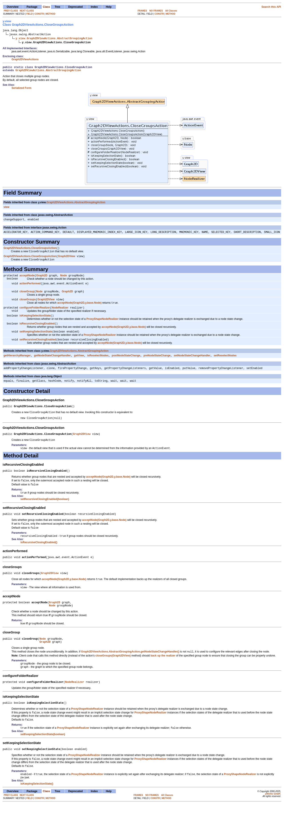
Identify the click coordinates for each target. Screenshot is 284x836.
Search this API (271, 6)
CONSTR (39, 14)
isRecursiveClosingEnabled (37, 333)
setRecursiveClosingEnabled (38, 350)
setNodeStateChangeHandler (192, 366)
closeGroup (27, 298)
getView (79, 366)
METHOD (50, 14)
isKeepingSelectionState (35, 325)
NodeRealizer (59, 316)
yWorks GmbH (272, 825)
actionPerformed (30, 290)
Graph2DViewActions (25, 60)
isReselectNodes (97, 366)
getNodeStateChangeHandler (52, 366)
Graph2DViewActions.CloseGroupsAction (30, 251)
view (6, 209)
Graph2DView (66, 260)
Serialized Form (21, 90)
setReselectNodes (225, 366)
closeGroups (28, 307)
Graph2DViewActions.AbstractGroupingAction (48, 72)
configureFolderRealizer (35, 316)
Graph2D (41, 281)
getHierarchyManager (17, 366)
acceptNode (27, 281)
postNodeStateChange (126, 366)
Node (63, 281)
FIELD (29, 14)
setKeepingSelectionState (36, 342)
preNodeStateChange (157, 366)
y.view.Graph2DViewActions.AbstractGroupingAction (54, 39)
